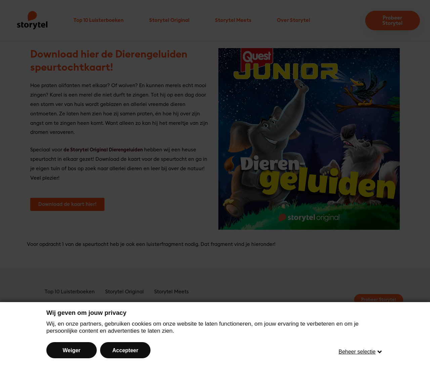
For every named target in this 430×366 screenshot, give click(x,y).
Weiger (71, 349)
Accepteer (125, 349)
